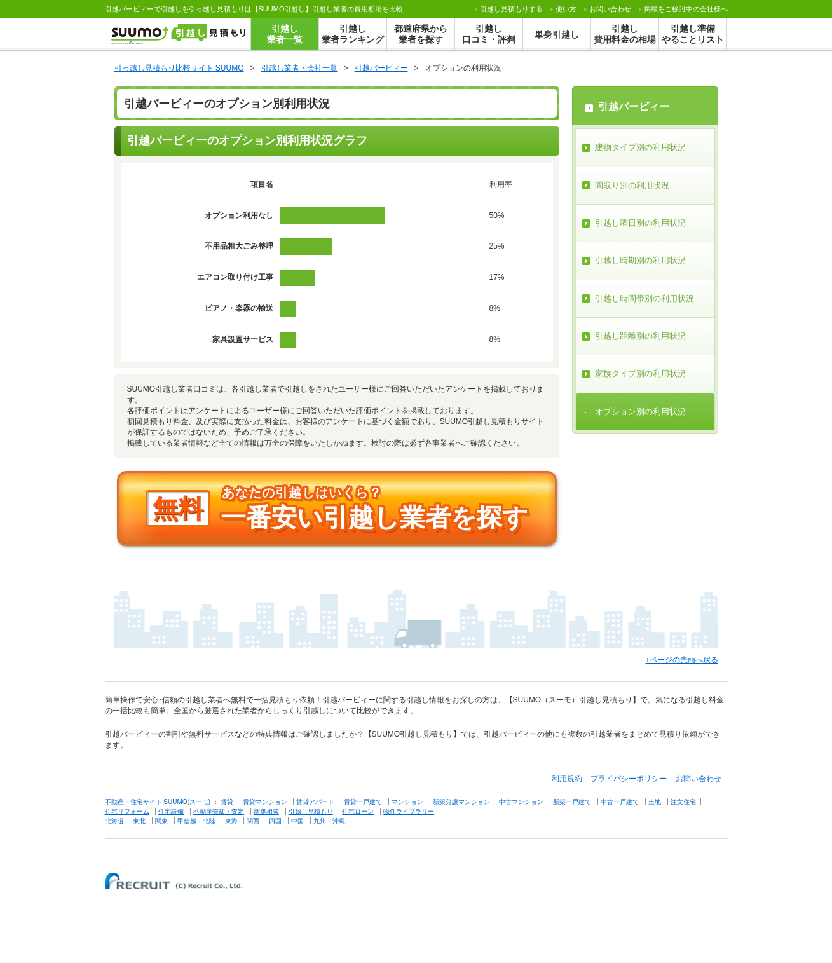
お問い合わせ (610, 9)
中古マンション (521, 801)
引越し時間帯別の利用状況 (644, 298)
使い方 (566, 9)
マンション (407, 801)
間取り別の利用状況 (632, 185)
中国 (297, 820)
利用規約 (567, 778)
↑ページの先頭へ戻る (682, 659)
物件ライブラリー (408, 811)
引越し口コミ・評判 (488, 34)
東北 (139, 820)
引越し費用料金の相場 (625, 34)
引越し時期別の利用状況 (640, 260)
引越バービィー (633, 106)
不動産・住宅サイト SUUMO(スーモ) (158, 801)
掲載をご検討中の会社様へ (686, 9)
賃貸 (227, 801)
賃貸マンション (265, 801)
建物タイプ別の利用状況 (640, 147)
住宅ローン (358, 811)
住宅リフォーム (127, 811)
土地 (654, 801)
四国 (275, 820)
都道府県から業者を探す (420, 34)
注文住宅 (683, 801)
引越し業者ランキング (353, 34)
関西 (253, 820)
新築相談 (266, 811)
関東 (161, 820)
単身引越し (557, 34)
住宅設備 (171, 811)
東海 (231, 820)
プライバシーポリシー (628, 778)
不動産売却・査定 (218, 811)
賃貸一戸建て (363, 801)
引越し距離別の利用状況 (640, 336)
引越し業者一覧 (285, 34)
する (511, 9)
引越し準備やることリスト (693, 34)
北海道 (114, 820)
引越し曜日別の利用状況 (640, 223)
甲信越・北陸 (196, 820)
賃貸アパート (315, 801)
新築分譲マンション (461, 801)
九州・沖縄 (329, 820)
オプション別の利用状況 (640, 411)
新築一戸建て (572, 801)
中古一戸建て (620, 801)
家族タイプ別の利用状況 (640, 373)
